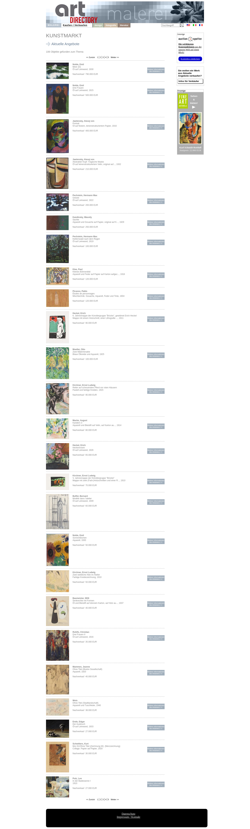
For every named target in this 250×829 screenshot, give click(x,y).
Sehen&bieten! (194, 102)
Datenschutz (128, 813)
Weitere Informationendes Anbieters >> (155, 70)
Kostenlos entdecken (190, 58)
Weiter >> (114, 57)
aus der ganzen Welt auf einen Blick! (190, 48)
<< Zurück (90, 57)
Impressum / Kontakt (128, 816)
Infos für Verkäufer (189, 81)
